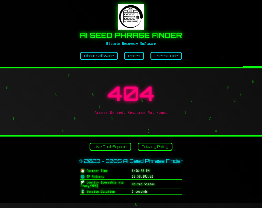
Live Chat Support (106, 150)
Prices (135, 57)
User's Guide (172, 57)
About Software (93, 57)
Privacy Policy (159, 150)
